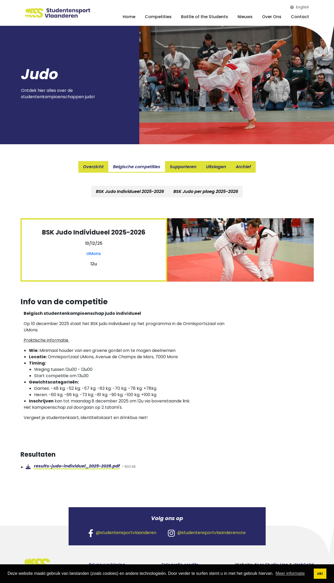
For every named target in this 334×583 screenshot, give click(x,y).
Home (129, 17)
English (299, 7)
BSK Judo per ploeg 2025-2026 (205, 191)
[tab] (130, 191)
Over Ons (271, 17)
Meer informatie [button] (290, 573)
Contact (300, 17)
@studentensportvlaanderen (122, 533)
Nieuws (245, 17)
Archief (243, 167)
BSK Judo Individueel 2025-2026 (130, 191)
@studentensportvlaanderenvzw (207, 533)
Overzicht (93, 167)
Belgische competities (136, 167)
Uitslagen (216, 167)
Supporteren (183, 167)
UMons (93, 254)
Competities (158, 17)
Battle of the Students (204, 17)
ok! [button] (320, 573)
